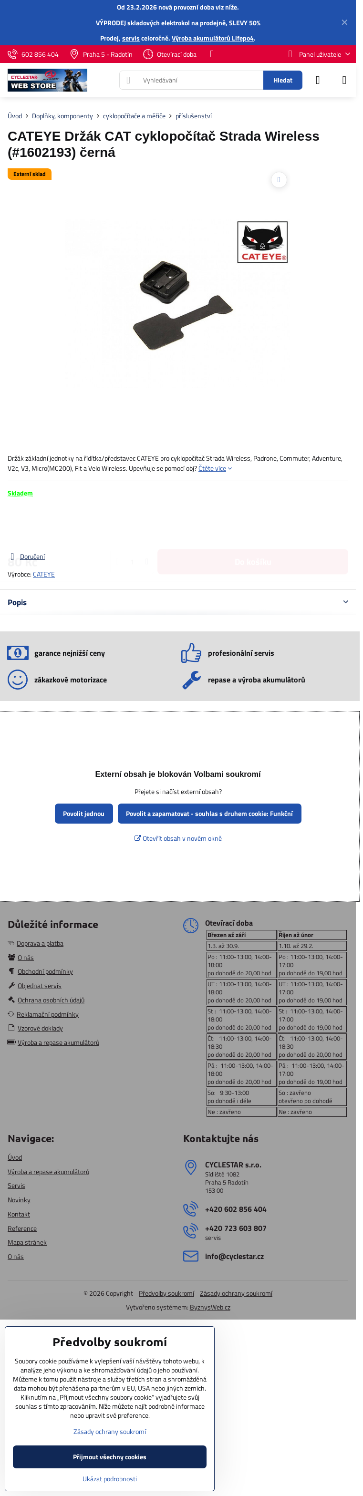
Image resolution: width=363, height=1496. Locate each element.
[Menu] (344, 80)
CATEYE (44, 574)
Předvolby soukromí (166, 1293)
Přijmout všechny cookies (109, 1457)
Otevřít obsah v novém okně (178, 838)
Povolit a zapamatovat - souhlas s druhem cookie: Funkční (209, 813)
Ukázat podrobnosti (110, 1478)
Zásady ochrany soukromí (236, 1293)
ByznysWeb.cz (210, 1307)
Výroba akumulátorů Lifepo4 (213, 38)
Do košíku (253, 524)
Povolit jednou (83, 813)
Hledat (282, 80)
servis (131, 38)
